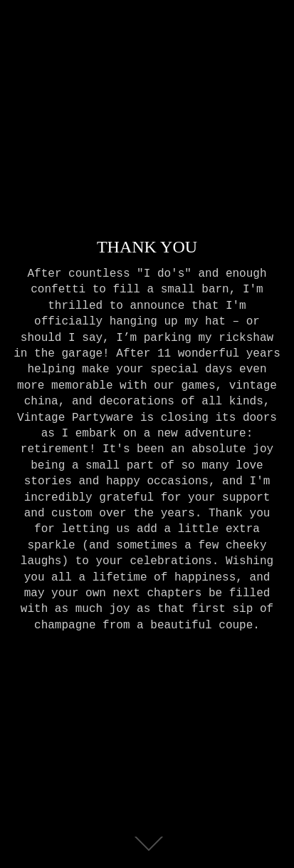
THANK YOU (147, 246)
